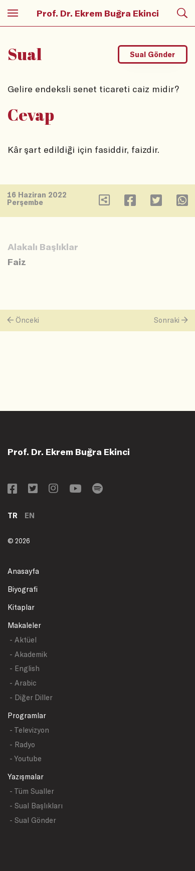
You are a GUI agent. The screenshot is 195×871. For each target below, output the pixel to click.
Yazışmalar (26, 776)
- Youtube (26, 758)
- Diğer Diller (31, 697)
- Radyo (22, 744)
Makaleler (24, 625)
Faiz (17, 261)
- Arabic (23, 683)
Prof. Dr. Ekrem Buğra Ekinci (98, 13)
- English (25, 668)
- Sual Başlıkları (36, 805)
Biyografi (23, 589)
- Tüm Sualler (32, 791)
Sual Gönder (152, 54)
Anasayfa (23, 571)
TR (13, 515)
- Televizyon (29, 730)
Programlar (27, 715)
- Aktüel (23, 639)
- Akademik (28, 654)
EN (30, 515)
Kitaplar (21, 607)
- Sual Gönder (33, 820)
